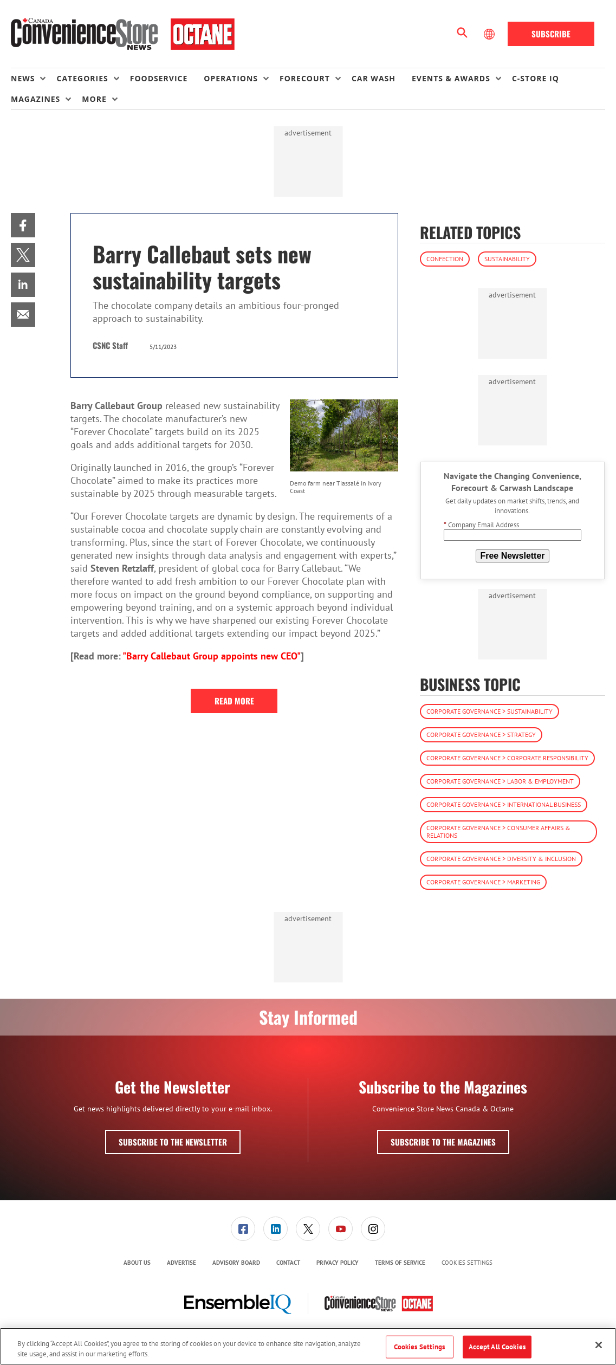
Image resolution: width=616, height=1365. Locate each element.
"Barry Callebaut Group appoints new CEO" (211, 656)
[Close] (599, 1345)
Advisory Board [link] (236, 1262)
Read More (234, 701)
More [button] (94, 99)
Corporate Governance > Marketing (483, 882)
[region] (308, 1346)
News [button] (23, 78)
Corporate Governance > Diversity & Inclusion (501, 859)
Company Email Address (481, 524)
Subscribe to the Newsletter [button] (173, 1142)
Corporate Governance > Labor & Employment (500, 781)
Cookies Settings (467, 1263)
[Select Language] (490, 34)
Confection (444, 259)
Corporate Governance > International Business (503, 804)
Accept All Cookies (497, 1346)
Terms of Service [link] (400, 1262)
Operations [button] (231, 78)
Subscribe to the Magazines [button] (443, 1142)
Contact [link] (288, 1262)
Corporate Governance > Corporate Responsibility (507, 758)
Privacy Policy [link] (337, 1262)
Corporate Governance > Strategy (481, 734)
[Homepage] (123, 34)
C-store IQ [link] (535, 78)
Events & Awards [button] (451, 78)
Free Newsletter (512, 555)
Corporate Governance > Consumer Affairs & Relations (498, 831)
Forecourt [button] (305, 78)
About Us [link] (137, 1262)
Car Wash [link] (373, 78)
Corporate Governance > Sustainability (489, 711)
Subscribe (550, 34)
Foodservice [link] (159, 78)
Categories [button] (82, 78)
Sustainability (507, 259)
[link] (23, 225)
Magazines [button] (35, 99)
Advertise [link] (181, 1262)
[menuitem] (33, 78)
